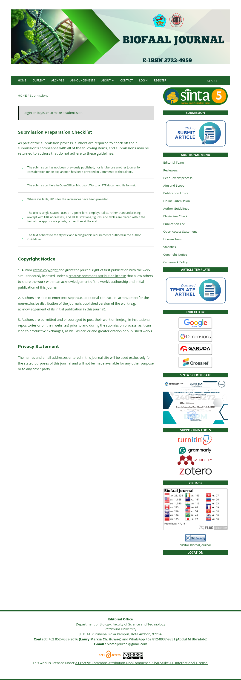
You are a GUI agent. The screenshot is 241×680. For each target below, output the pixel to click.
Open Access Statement (180, 231)
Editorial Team (173, 162)
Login (143, 80)
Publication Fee (174, 224)
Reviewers (170, 170)
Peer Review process (177, 178)
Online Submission (176, 201)
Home (22, 80)
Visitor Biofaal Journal (195, 545)
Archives (57, 80)
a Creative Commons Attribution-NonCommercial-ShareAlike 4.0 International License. (141, 663)
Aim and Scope (173, 185)
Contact (126, 80)
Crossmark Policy (175, 262)
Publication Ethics (175, 193)
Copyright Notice (175, 254)
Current (39, 80)
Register (160, 80)
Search (212, 81)
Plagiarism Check (175, 216)
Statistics (169, 247)
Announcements (82, 80)
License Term (172, 239)
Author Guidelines (176, 208)
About (106, 80)
